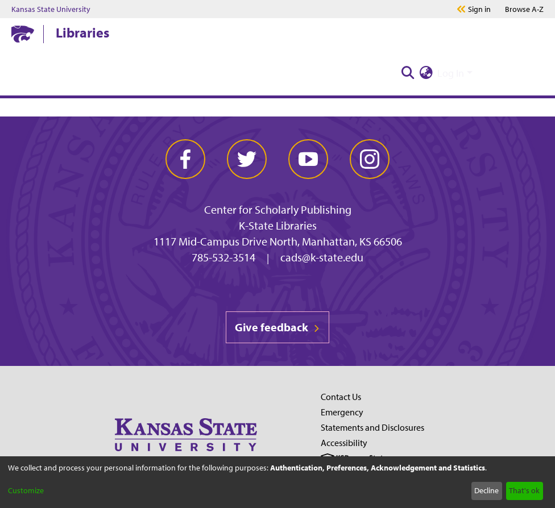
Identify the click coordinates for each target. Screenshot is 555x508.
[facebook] (185, 159)
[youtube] (308, 159)
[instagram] (370, 159)
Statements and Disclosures (372, 427)
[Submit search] (408, 73)
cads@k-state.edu (321, 257)
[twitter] (247, 159)
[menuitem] (426, 73)
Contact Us (341, 396)
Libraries (82, 32)
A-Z (524, 9)
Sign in (479, 9)
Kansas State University (50, 9)
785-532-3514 (223, 257)
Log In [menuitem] (450, 73)
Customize (26, 490)
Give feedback (277, 327)
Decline (486, 490)
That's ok (524, 490)
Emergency (342, 412)
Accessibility (344, 442)
